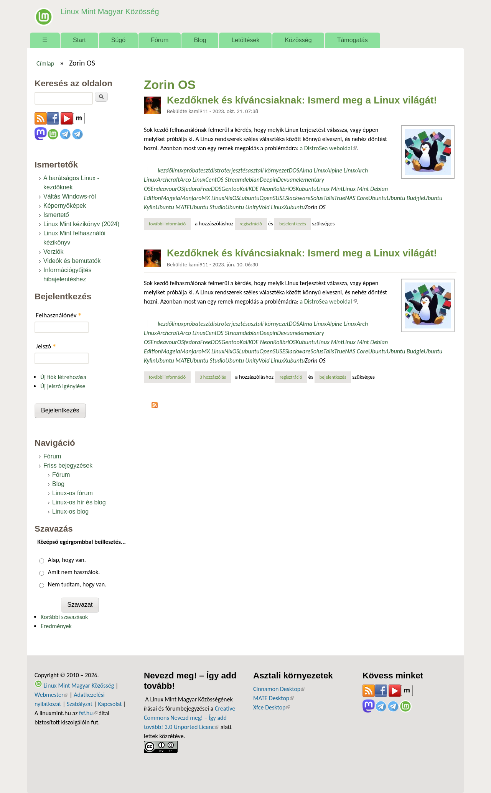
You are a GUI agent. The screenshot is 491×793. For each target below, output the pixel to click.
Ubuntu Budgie (405, 198)
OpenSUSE (272, 198)
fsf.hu (88, 713)
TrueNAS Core (351, 198)
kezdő (165, 170)
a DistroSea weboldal (328, 148)
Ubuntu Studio (208, 207)
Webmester (51, 694)
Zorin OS (315, 207)
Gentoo (230, 188)
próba (191, 170)
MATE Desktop (273, 698)
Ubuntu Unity (242, 207)
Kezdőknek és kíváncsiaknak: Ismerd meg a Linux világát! (302, 100)
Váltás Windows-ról (69, 196)
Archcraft (168, 179)
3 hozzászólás (213, 377)
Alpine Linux (342, 170)
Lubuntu (249, 198)
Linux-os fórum (72, 493)
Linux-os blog (70, 511)
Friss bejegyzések (67, 465)
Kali (244, 188)
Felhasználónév (58, 315)
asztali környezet (268, 170)
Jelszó (46, 346)
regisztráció (250, 224)
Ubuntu (377, 198)
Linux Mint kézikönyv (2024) (81, 224)
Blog (200, 40)
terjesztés (236, 170)
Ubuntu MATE (172, 207)
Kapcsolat (110, 704)
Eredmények (56, 626)
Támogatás (352, 40)
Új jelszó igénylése (63, 386)
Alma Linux (312, 170)
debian (251, 179)
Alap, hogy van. (67, 559)
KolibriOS (284, 188)
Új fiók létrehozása (63, 377)
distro (217, 170)
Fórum (159, 40)
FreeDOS (210, 188)
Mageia (170, 198)
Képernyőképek (64, 205)
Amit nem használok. (74, 572)
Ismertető (56, 215)
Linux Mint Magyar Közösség (108, 11)
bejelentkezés (292, 224)
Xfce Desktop (271, 707)
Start (79, 40)
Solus (316, 198)
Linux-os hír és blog (79, 502)
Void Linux (271, 207)
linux (178, 170)
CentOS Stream (223, 179)
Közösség (298, 40)
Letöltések (245, 40)
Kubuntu (306, 188)
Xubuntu (294, 207)
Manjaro (190, 198)
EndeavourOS (167, 188)
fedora (192, 188)
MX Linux (212, 198)
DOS (294, 170)
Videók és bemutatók (72, 261)
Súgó (118, 40)
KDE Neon (261, 188)
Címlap (45, 63)
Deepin (268, 179)
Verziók (53, 251)
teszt (204, 170)
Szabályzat (79, 704)
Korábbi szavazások (64, 617)
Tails (328, 198)
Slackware (298, 198)
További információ (170, 223)
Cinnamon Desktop (279, 689)
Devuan (286, 179)
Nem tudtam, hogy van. (77, 584)
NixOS (231, 198)
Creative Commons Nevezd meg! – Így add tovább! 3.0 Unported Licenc (189, 718)
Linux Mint (329, 188)
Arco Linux (193, 179)
